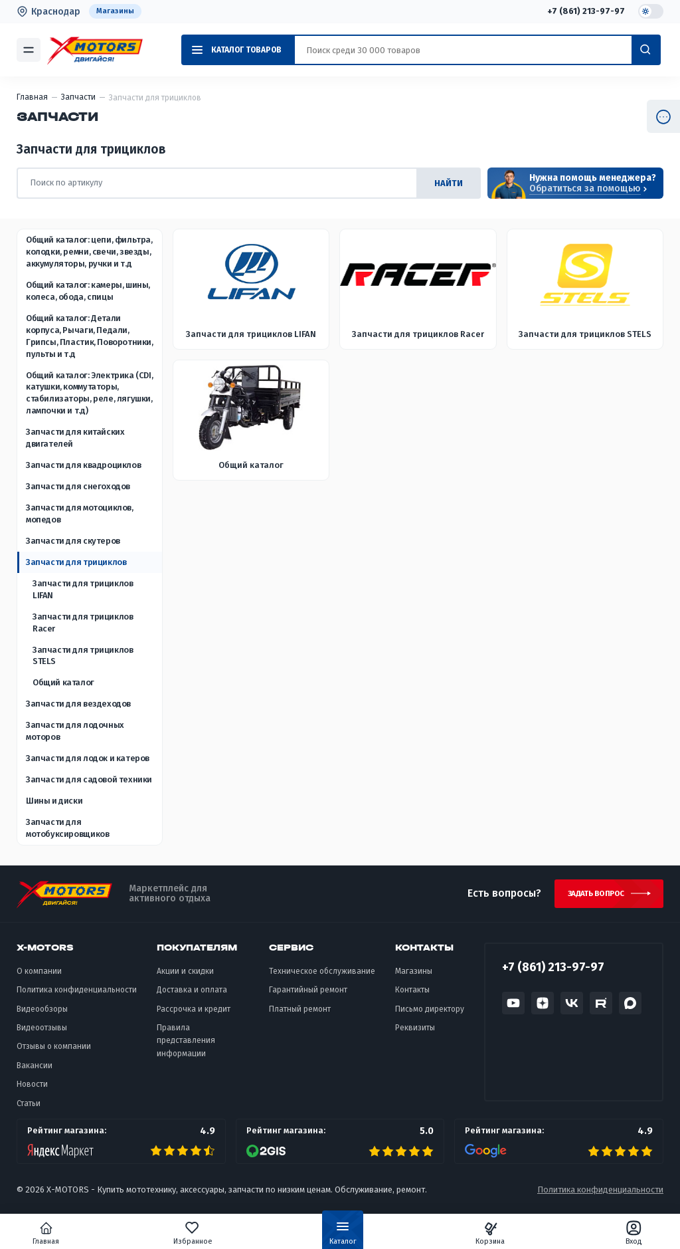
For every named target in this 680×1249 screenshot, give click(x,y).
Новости (32, 1090)
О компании (39, 977)
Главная (73, 1233)
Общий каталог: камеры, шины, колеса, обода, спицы (88, 291)
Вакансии (34, 1071)
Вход (606, 1233)
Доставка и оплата (192, 995)
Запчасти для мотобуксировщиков (67, 829)
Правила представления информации (186, 1046)
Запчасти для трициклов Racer (83, 623)
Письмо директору (429, 1014)
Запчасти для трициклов (76, 563)
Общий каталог (63, 683)
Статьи (29, 1108)
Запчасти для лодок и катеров (87, 759)
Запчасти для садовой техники (89, 780)
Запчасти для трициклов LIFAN (83, 590)
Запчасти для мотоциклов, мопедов (79, 514)
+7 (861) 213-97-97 (584, 11)
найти (448, 183)
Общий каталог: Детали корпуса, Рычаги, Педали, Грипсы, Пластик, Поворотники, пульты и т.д (89, 337)
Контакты (412, 995)
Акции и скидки (185, 977)
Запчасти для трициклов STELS (83, 656)
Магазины (115, 11)
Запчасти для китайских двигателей (75, 438)
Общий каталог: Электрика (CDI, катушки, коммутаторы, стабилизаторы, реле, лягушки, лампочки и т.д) (89, 393)
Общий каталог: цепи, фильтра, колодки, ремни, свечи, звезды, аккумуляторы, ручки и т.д (89, 252)
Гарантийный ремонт (308, 995)
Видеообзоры (42, 1014)
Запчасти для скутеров (73, 541)
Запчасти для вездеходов (78, 704)
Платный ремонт (300, 1014)
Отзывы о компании (54, 1052)
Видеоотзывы (42, 1033)
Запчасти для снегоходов (78, 487)
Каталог (342, 1236)
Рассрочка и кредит (193, 1014)
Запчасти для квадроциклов (83, 466)
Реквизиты (415, 1033)
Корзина (476, 1233)
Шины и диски (54, 801)
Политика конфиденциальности (77, 995)
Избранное (206, 1233)
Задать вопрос (589, 896)
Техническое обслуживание (322, 977)
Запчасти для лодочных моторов (75, 731)
